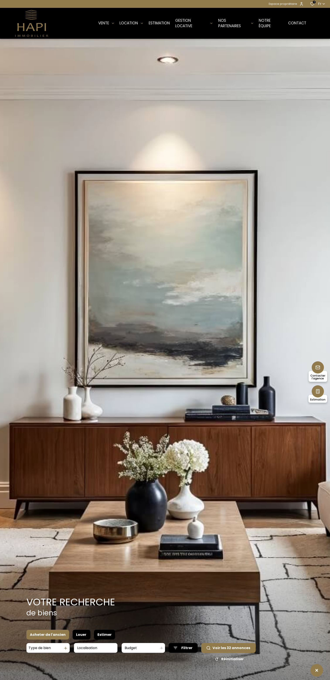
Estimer (104, 634)
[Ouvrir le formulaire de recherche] (183, 648)
